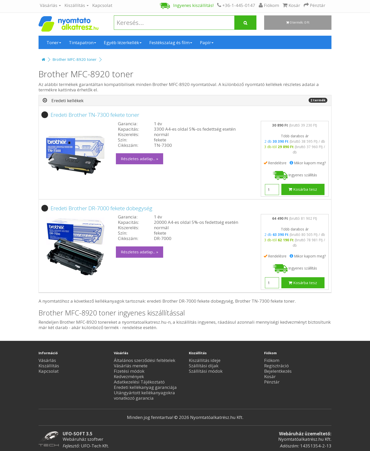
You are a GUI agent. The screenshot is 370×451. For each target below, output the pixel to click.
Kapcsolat (102, 5)
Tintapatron (82, 42)
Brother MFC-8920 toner (74, 59)
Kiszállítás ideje (204, 360)
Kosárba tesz (303, 189)
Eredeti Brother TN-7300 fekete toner (95, 114)
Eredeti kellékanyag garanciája (145, 387)
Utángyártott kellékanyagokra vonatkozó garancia (144, 395)
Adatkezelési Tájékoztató (139, 382)
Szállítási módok (206, 371)
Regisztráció (276, 366)
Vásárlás (50, 5)
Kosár (270, 376)
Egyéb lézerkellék (123, 42)
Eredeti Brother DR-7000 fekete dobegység (101, 208)
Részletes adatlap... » (139, 158)
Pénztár (272, 382)
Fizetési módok (129, 371)
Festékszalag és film (170, 42)
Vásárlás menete (130, 366)
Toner (54, 42)
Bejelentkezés (278, 371)
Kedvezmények (129, 376)
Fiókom (271, 360)
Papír (207, 42)
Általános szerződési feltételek (144, 360)
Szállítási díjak (203, 366)
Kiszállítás (76, 5)
